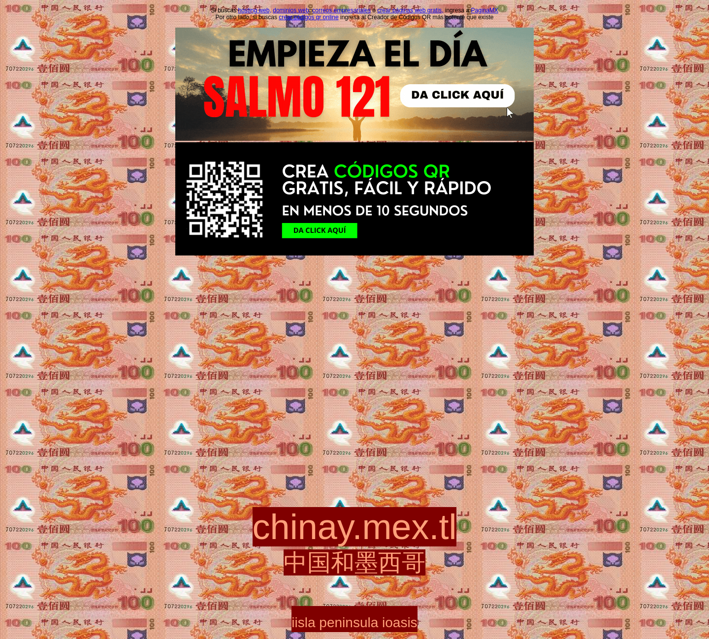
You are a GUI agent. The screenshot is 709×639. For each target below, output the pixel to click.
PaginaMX (484, 10)
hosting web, (254, 10)
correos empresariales (341, 10)
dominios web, (292, 10)
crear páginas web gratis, (410, 10)
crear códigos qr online (308, 17)
